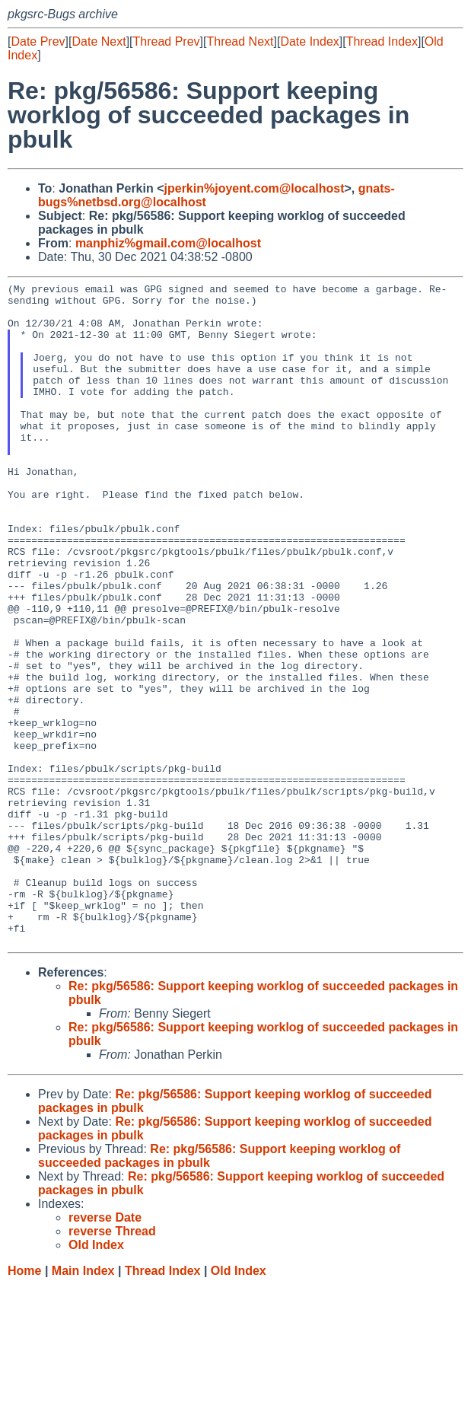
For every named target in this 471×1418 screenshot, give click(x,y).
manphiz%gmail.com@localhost (168, 243)
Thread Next (239, 41)
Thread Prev (166, 41)
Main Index (83, 1403)
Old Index (238, 1403)
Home (24, 1403)
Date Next (99, 41)
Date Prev (38, 41)
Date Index (309, 41)
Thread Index (382, 41)
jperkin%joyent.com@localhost (254, 188)
